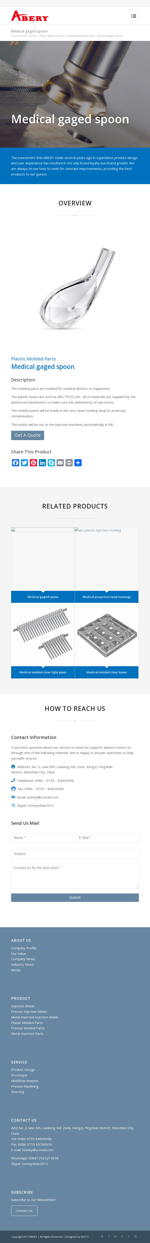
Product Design (23, 1069)
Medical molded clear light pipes (42, 672)
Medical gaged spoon (29, 31)
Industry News (22, 964)
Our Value (18, 953)
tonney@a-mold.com (38, 1150)
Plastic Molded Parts (52, 35)
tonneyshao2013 (35, 1163)
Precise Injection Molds (29, 1011)
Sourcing (17, 1091)
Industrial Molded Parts (81, 35)
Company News (23, 959)
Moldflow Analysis (25, 1080)
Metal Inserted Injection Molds (34, 1017)
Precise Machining (25, 1086)
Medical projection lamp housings (107, 597)
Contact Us (24, 1210)
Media (16, 970)
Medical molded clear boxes (106, 672)
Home (33, 35)
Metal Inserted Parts (27, 1033)
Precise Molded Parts (28, 1028)
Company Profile (24, 948)
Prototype (19, 1075)
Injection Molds (23, 1006)
